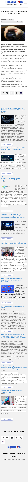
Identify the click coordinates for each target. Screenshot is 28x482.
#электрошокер (10, 19)
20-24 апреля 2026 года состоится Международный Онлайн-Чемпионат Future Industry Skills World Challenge (14, 367)
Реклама (14, 456)
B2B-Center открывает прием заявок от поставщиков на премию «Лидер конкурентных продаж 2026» (12, 178)
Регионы (12, 453)
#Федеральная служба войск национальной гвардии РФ (11, 21)
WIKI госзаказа (21, 453)
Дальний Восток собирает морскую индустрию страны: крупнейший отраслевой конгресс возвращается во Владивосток (14, 216)
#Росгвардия (3, 19)
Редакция (5, 453)
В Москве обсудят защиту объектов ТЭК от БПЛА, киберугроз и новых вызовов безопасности (13, 149)
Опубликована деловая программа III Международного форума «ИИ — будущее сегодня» (13, 110)
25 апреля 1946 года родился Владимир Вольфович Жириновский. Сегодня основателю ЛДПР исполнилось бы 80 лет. (13, 336)
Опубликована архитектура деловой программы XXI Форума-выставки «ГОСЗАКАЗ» (11, 280)
